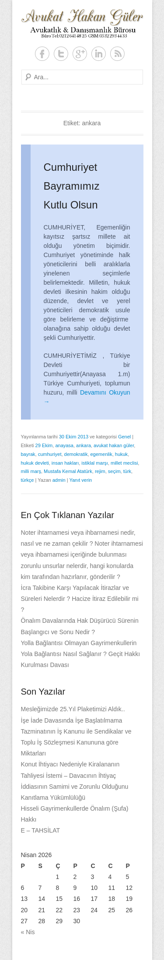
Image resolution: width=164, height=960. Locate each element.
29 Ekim (44, 445)
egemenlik (101, 454)
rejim (100, 471)
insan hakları (65, 463)
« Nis (28, 931)
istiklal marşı (94, 463)
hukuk (121, 454)
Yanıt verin (80, 480)
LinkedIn (98, 53)
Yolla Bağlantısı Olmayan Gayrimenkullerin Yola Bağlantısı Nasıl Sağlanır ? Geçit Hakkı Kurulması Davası (80, 653)
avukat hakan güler (114, 445)
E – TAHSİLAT (40, 830)
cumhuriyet (50, 454)
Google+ (80, 53)
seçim (114, 471)
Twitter (61, 53)
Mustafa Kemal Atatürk (68, 471)
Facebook (42, 53)
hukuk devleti (35, 463)
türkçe (27, 480)
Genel (124, 436)
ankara (83, 445)
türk (127, 471)
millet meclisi (124, 463)
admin (59, 480)
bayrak (28, 454)
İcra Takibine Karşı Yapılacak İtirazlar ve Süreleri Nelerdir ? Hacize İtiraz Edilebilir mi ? (80, 598)
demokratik (76, 454)
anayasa (64, 445)
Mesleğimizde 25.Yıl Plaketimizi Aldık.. (73, 709)
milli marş (31, 471)
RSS (117, 53)
